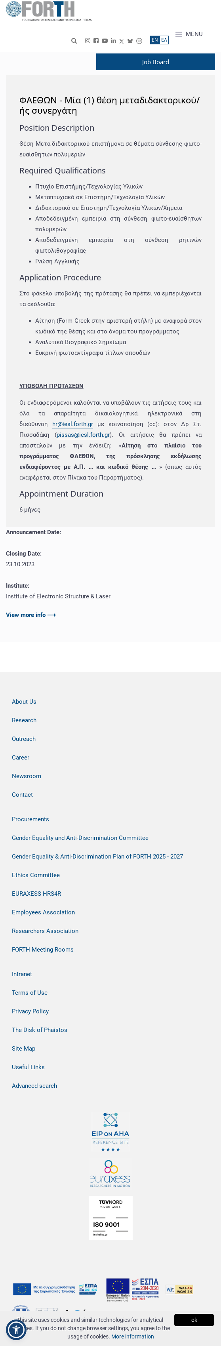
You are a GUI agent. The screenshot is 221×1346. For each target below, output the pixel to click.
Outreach (24, 738)
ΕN (155, 40)
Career (20, 757)
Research (24, 720)
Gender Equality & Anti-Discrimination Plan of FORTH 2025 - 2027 (97, 856)
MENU (189, 34)
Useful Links (28, 1067)
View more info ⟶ (31, 615)
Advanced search (34, 1085)
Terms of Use (30, 992)
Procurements (30, 819)
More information (132, 1336)
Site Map (23, 1048)
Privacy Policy (30, 1011)
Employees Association (43, 912)
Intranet (22, 974)
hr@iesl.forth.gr (72, 424)
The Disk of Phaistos (39, 1030)
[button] (16, 1329)
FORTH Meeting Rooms (43, 949)
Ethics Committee (36, 875)
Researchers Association (45, 931)
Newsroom (26, 776)
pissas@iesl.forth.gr (83, 434)
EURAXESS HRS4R (36, 893)
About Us (24, 701)
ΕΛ (164, 40)
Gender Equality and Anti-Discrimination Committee (80, 837)
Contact (22, 794)
